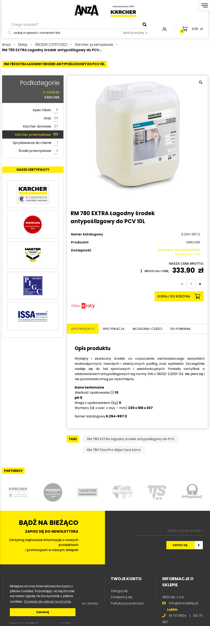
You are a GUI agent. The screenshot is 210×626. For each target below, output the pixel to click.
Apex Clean (45, 110)
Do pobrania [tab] (180, 329)
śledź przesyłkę (135, 33)
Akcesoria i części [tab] (147, 329)
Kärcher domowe (40, 126)
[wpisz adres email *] (169, 531)
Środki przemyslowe (38, 151)
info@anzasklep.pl (183, 603)
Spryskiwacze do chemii (35, 143)
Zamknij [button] (42, 612)
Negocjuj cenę (155, 271)
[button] (200, 82)
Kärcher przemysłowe (36, 134)
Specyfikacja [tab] (113, 329)
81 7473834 (177, 615)
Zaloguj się (119, 591)
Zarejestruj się (121, 597)
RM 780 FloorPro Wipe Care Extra (113, 449)
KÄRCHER (31, 95)
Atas (51, 118)
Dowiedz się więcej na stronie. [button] (47, 601)
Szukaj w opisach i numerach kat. (37, 33)
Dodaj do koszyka (179, 296)
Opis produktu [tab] (83, 329)
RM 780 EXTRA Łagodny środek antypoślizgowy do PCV (131, 439)
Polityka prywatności (127, 603)
